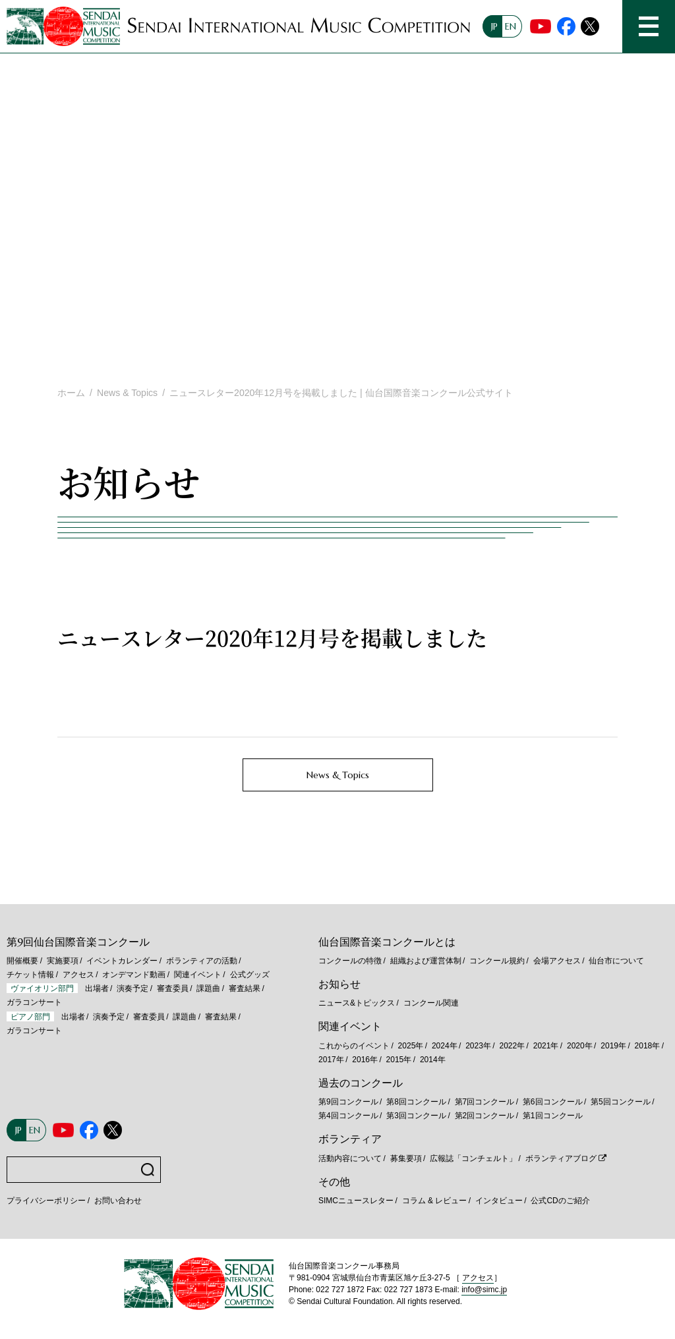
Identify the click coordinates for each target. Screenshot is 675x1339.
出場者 (97, 988)
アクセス (78, 974)
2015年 (399, 1059)
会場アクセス (557, 960)
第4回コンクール (348, 1115)
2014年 (433, 1059)
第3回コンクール (416, 1115)
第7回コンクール (485, 1101)
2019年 (613, 1045)
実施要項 (62, 960)
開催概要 (22, 960)
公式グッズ (250, 974)
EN (510, 26)
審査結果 (244, 988)
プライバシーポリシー (46, 1200)
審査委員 (173, 988)
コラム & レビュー (434, 1200)
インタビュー (499, 1200)
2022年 (512, 1045)
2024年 (444, 1045)
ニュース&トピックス (356, 1003)
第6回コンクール (553, 1101)
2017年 (331, 1059)
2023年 (478, 1045)
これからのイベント (354, 1045)
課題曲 (208, 988)
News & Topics (127, 392)
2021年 (546, 1045)
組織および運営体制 (425, 960)
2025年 (411, 1045)
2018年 (647, 1045)
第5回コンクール (621, 1101)
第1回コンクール (553, 1115)
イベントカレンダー (122, 960)
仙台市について (616, 960)
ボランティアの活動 (201, 960)
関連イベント (197, 974)
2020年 (580, 1045)
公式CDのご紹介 (560, 1200)
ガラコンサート (34, 1002)
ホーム (71, 392)
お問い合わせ (118, 1200)
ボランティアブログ (561, 1158)
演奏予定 (132, 988)
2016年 (365, 1059)
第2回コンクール (485, 1115)
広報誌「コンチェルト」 (473, 1158)
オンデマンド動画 (133, 974)
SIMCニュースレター (356, 1200)
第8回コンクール (416, 1101)
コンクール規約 (497, 960)
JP (494, 26)
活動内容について (350, 1158)
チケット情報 (30, 974)
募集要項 (406, 1158)
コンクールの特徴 (350, 960)
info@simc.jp (484, 1289)
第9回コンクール (348, 1101)
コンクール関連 (431, 1003)
